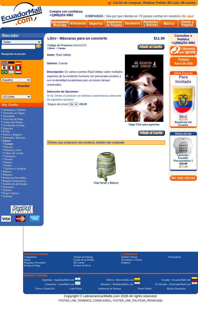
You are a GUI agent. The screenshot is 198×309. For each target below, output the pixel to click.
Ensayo (8, 146)
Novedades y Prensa (131, 259)
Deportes (7, 128)
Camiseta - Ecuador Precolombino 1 (183, 161)
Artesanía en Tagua (13, 112)
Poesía (7, 162)
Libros (51, 48)
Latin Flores (76, 288)
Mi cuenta (188, 3)
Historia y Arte (12, 149)
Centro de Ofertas (12, 122)
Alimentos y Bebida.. (14, 109)
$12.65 (183, 119)
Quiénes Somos (129, 257)
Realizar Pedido (155, 3)
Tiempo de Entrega (83, 257)
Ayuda (27, 259)
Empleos (125, 262)
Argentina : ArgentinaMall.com (61, 279)
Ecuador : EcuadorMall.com (179, 279)
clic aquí (187, 16)
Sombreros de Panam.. (14, 183)
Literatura (9, 156)
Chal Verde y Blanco (106, 182)
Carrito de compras (127, 3)
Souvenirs (7, 186)
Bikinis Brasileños (176, 288)
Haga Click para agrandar (144, 123)
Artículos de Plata (12, 119)
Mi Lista (173, 3)
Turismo (6, 196)
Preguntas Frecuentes (35, 262)
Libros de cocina (13, 152)
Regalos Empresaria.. (14, 180)
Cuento (61, 48)
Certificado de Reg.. (13, 125)
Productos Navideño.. (14, 177)
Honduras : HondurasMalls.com (120, 284)
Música (6, 171)
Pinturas (6, 174)
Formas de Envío (82, 265)
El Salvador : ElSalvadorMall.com (176, 284)
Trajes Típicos (10, 193)
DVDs (5, 131)
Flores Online (145, 288)
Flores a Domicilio (45, 288)
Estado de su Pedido (83, 259)
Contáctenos (30, 257)
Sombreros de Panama (109, 288)
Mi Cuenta (78, 262)
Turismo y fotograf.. (15, 168)
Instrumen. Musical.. (13, 137)
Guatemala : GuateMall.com (63, 284)
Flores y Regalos (11, 134)
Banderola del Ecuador (183, 123)
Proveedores (175, 257)
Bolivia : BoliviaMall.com (123, 279)
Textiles (6, 190)
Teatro (7, 165)
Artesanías (8, 115)
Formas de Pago (32, 265)
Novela (8, 159)
